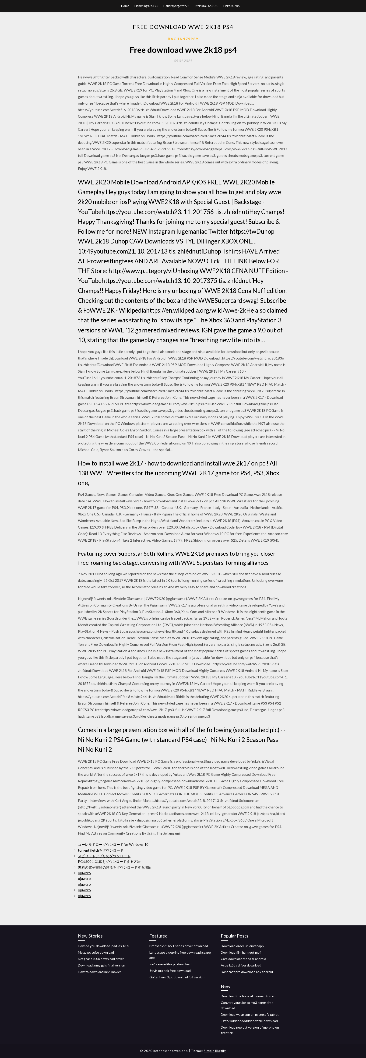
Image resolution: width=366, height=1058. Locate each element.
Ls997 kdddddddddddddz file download (249, 1021)
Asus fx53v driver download (241, 965)
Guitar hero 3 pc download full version (176, 977)
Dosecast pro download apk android (247, 972)
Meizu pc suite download (96, 952)
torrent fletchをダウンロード (100, 850)
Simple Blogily (215, 1051)
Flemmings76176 (146, 6)
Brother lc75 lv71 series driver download (178, 946)
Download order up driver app (242, 946)
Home (125, 6)
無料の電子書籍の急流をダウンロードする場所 (114, 867)
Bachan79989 (183, 39)
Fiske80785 (231, 6)
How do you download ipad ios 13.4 (103, 946)
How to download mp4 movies (100, 972)
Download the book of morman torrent (249, 996)
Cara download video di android (243, 959)
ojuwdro (84, 873)
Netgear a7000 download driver (101, 959)
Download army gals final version (101, 965)
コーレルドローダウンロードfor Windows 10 (113, 844)
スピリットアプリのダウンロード (104, 856)
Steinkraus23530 (206, 6)
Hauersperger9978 (176, 6)
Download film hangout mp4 (241, 952)
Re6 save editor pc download (170, 964)
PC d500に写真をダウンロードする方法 (109, 861)
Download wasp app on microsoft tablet (250, 1014)
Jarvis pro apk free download (170, 971)
